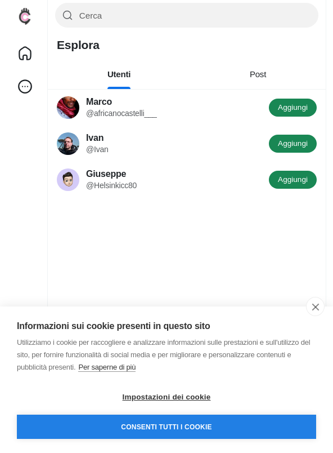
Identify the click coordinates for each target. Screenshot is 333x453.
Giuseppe (106, 174)
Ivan (95, 138)
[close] (315, 306)
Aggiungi (293, 107)
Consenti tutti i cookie (166, 427)
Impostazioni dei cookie (167, 397)
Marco (99, 101)
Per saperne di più (107, 367)
